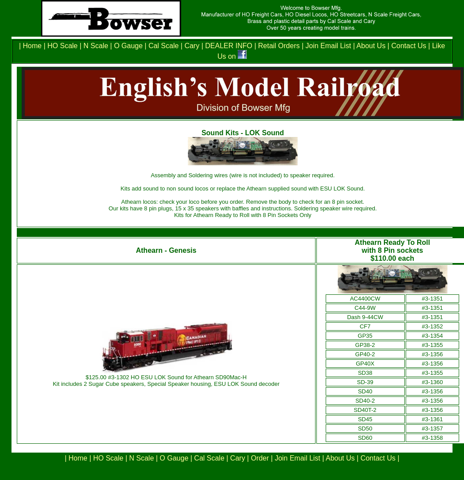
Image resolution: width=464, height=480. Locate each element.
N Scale (96, 46)
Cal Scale (163, 46)
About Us (371, 46)
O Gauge (128, 46)
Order (260, 458)
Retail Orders (279, 46)
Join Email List (328, 46)
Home (33, 46)
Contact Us (407, 46)
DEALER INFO (227, 46)
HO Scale (62, 46)
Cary (191, 46)
